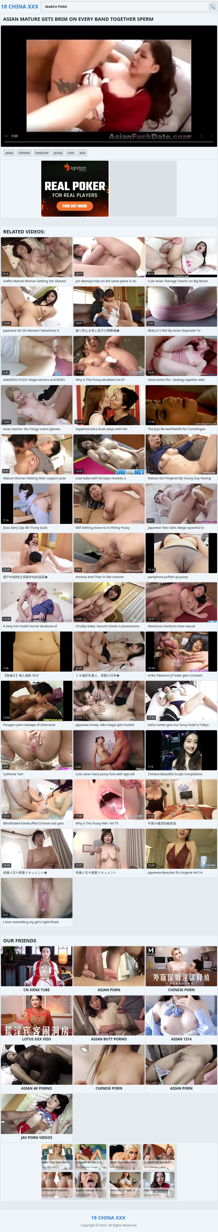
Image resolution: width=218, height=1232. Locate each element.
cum (71, 153)
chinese (24, 153)
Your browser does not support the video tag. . (109, 86)
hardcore (41, 153)
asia (82, 153)
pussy (58, 153)
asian (9, 153)
